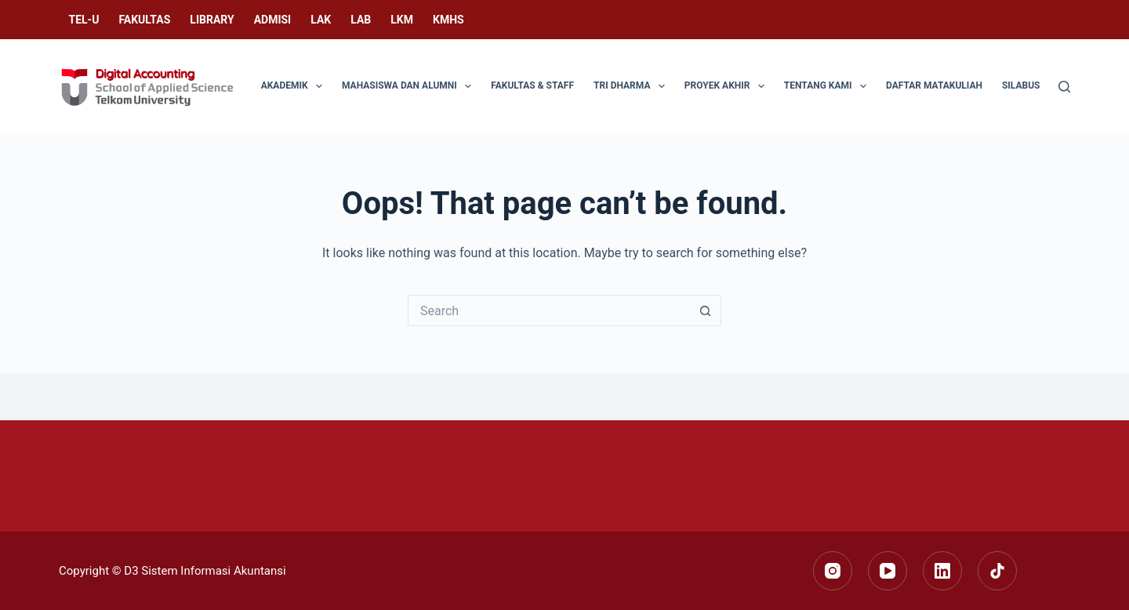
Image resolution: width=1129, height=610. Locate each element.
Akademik (295, 86)
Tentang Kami (828, 86)
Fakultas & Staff (532, 85)
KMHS (448, 19)
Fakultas (144, 19)
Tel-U (84, 19)
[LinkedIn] (942, 570)
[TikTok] (997, 570)
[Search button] (705, 310)
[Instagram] (832, 570)
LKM (401, 19)
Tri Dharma (632, 86)
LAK (320, 19)
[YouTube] (887, 570)
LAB (360, 19)
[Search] (1064, 87)
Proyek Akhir (727, 86)
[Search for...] (549, 310)
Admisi (273, 19)
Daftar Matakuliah (934, 85)
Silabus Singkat (1041, 85)
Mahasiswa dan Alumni (409, 86)
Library (212, 19)
